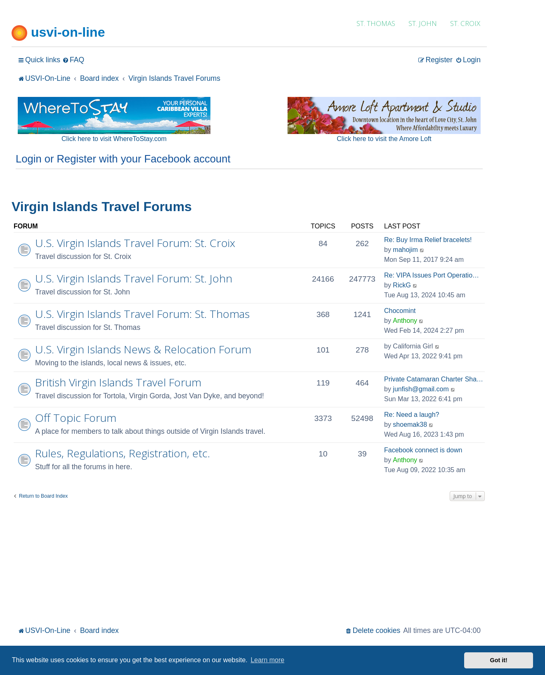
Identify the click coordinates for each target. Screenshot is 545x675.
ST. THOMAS (375, 23)
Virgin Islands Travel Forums (102, 206)
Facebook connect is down (423, 450)
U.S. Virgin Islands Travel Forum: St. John (133, 278)
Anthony (405, 320)
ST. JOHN (422, 23)
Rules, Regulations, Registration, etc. (122, 453)
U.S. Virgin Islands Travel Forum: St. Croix (135, 242)
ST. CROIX (465, 23)
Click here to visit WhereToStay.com (114, 138)
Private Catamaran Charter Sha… (433, 379)
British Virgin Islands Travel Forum (118, 382)
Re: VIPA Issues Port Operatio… (431, 275)
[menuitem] (73, 60)
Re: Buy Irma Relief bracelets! (428, 239)
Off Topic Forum (75, 417)
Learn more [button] (267, 659)
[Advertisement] (249, 562)
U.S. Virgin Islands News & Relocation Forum (143, 349)
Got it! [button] (498, 660)
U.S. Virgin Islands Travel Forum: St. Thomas (142, 313)
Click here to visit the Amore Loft (384, 138)
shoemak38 (410, 424)
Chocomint (399, 310)
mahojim (405, 249)
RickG (402, 285)
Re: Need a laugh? (411, 414)
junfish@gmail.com (420, 389)
